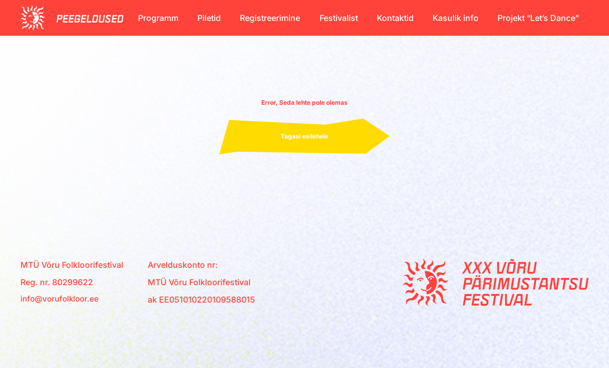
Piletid (209, 18)
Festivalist (339, 18)
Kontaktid (395, 18)
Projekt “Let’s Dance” (538, 18)
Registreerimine (270, 18)
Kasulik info (456, 18)
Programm (158, 18)
